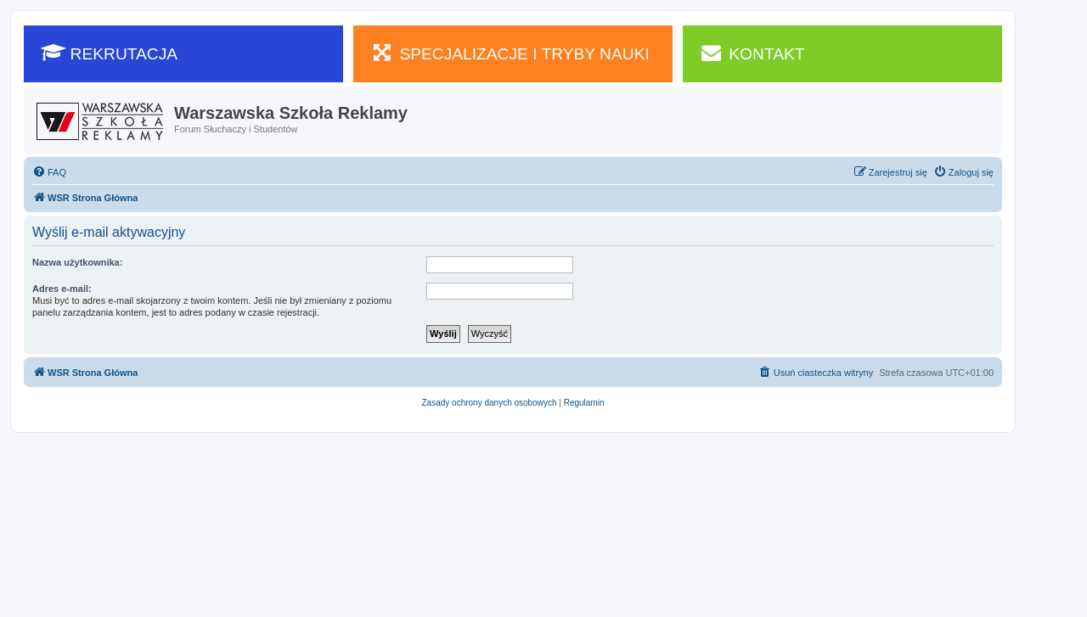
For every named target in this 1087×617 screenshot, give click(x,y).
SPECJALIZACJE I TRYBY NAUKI (510, 52)
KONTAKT (752, 52)
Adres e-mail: (62, 288)
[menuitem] (49, 172)
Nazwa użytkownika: (77, 262)
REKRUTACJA (109, 52)
